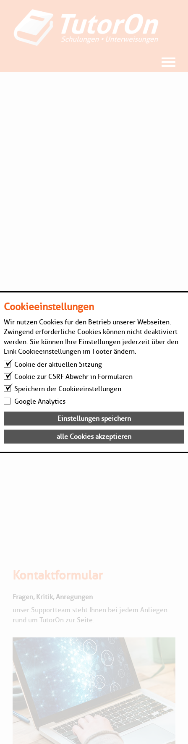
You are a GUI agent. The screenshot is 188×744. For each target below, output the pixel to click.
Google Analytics (39, 401)
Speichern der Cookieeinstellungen (67, 389)
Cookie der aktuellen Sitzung (58, 364)
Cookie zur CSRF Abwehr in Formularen (73, 377)
